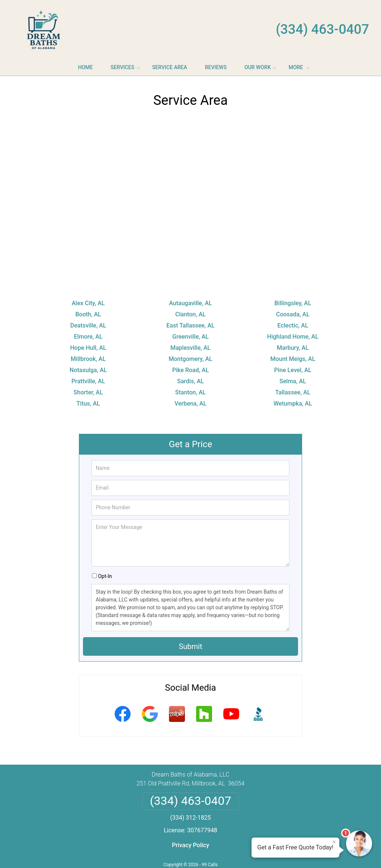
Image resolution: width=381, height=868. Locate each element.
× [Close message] (334, 842)
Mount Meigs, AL (292, 358)
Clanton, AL (190, 314)
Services (126, 69)
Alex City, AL (88, 303)
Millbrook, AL (88, 358)
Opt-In (105, 576)
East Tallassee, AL (190, 325)
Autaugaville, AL (190, 303)
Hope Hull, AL (88, 347)
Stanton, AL (190, 392)
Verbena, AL (190, 403)
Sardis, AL (190, 381)
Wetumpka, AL (292, 403)
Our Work (261, 69)
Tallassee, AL (293, 392)
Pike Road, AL (190, 370)
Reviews (216, 67)
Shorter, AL (88, 392)
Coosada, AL (293, 314)
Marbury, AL (293, 347)
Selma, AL (292, 381)
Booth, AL (88, 314)
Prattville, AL (88, 381)
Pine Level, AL (292, 370)
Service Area (169, 67)
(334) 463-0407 (322, 29)
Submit (190, 646)
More (300, 69)
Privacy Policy (190, 845)
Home (85, 67)
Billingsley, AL (293, 303)
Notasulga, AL (88, 370)
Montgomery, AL (190, 358)
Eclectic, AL (293, 325)
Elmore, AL (88, 336)
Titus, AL (88, 403)
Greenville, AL (190, 336)
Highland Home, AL (292, 336)
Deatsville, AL (88, 325)
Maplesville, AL (190, 347)
